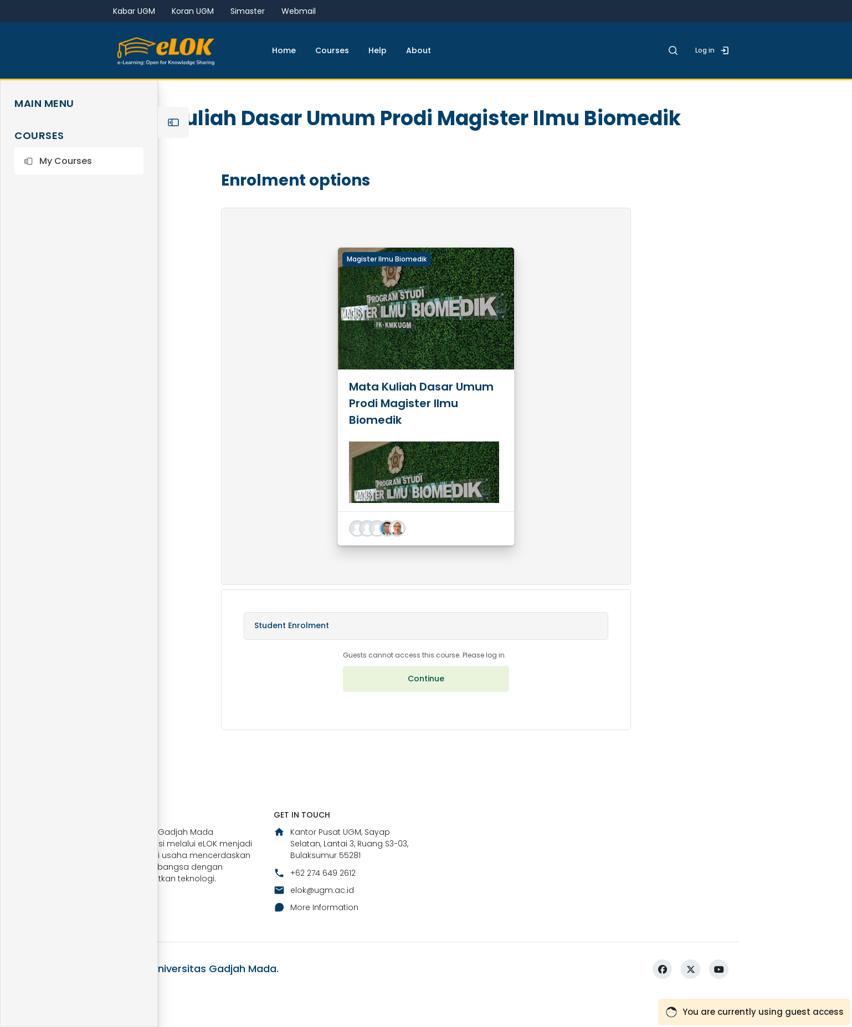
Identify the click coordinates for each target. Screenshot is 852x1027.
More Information (316, 936)
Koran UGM (193, 11)
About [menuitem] (418, 50)
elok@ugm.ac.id (314, 918)
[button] (79, 161)
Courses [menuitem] (332, 50)
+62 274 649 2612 (315, 901)
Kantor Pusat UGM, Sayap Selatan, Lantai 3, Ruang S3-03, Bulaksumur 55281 (341, 872)
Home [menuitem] (284, 50)
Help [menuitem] (377, 50)
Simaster (247, 11)
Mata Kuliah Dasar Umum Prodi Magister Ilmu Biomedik (421, 431)
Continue (426, 706)
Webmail (298, 11)
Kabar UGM (134, 11)
